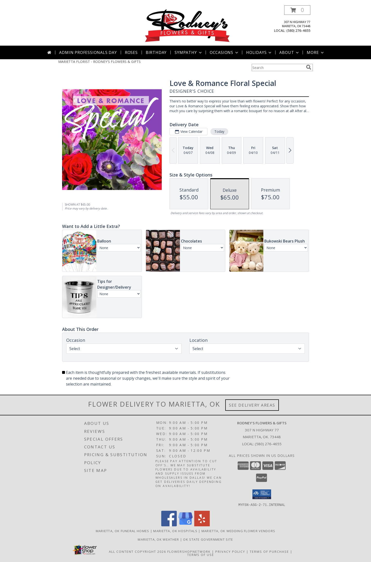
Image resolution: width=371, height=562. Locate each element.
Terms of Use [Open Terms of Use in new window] (200, 554)
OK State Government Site (208, 539)
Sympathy (188, 52)
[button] (297, 10)
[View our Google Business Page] (185, 524)
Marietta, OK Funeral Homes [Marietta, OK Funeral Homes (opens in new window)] (122, 530)
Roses (131, 52)
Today (219, 131)
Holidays (259, 52)
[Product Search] (278, 67)
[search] (309, 67)
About (289, 52)
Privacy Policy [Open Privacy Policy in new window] (230, 551)
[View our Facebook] (169, 524)
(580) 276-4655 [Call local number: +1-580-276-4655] (298, 30)
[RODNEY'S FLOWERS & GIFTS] (187, 25)
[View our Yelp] (202, 524)
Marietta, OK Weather (158, 539)
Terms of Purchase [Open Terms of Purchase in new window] (269, 551)
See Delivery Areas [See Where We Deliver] (252, 405)
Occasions (224, 52)
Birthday (156, 52)
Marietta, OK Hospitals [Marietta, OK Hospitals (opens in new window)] (175, 530)
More (315, 52)
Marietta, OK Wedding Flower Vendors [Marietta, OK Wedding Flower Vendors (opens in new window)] (238, 530)
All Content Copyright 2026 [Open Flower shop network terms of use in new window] (137, 551)
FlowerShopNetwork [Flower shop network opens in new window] (189, 551)
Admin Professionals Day (88, 52)
